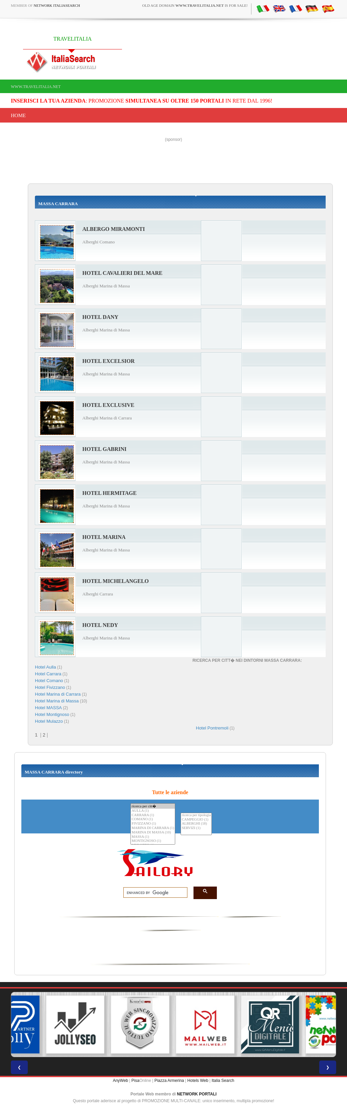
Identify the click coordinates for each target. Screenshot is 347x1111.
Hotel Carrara (48, 673)
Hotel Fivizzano (50, 687)
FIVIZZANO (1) (153, 824)
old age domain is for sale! (195, 5)
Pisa (135, 1080)
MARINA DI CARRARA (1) (153, 828)
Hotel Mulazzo (49, 721)
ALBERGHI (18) (196, 824)
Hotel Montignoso (52, 714)
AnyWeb (120, 1080)
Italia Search (222, 1080)
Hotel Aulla (45, 667)
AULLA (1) (153, 811)
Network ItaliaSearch (57, 5)
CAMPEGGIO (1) (196, 820)
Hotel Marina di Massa (57, 700)
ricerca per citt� (153, 806)
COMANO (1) (153, 819)
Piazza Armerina (169, 1080)
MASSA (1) (153, 837)
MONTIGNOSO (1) (153, 841)
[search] (153, 892)
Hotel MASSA (48, 707)
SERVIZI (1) (196, 828)
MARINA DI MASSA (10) (153, 832)
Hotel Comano (49, 680)
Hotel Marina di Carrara (58, 694)
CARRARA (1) (153, 815)
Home (18, 115)
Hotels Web (197, 1080)
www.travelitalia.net (36, 86)
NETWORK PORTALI (197, 1094)
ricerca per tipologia (196, 815)
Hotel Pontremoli (212, 728)
